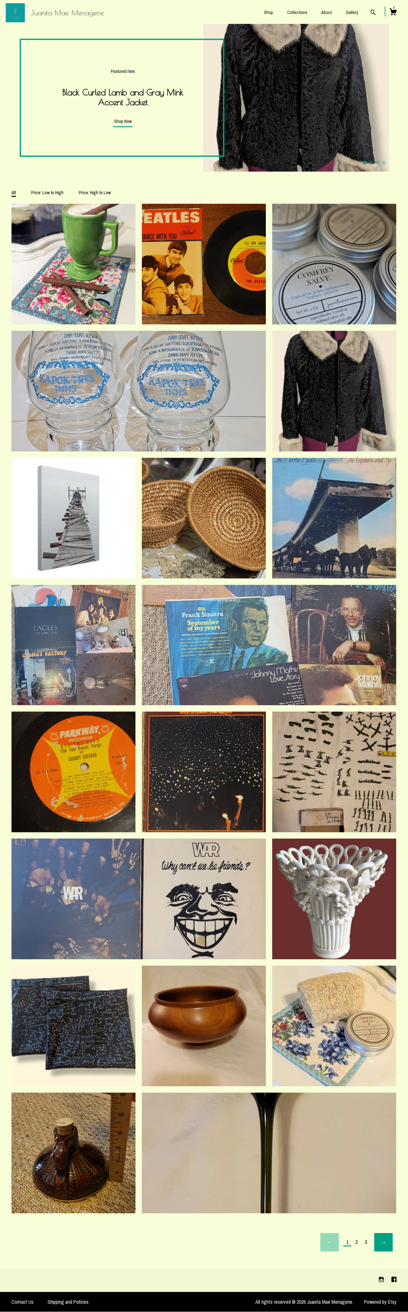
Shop (268, 12)
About (326, 12)
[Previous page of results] (329, 1242)
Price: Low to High (47, 192)
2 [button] (371, 162)
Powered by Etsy (380, 1301)
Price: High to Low (95, 192)
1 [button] (364, 162)
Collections (297, 12)
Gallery (352, 12)
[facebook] (394, 1279)
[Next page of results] (383, 1242)
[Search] (373, 13)
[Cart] (393, 13)
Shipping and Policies (68, 1301)
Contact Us (22, 1301)
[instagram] (382, 1279)
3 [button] (377, 162)
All (13, 192)
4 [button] (383, 162)
